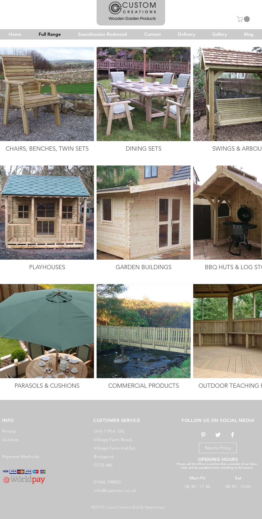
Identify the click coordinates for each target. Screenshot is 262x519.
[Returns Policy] (218, 448)
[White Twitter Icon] (218, 434)
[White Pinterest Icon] (203, 434)
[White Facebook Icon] (232, 434)
